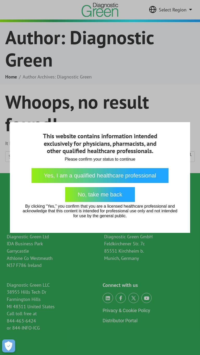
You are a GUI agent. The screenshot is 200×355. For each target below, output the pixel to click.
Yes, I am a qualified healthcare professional (100, 175)
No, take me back (100, 194)
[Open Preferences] (8, 345)
